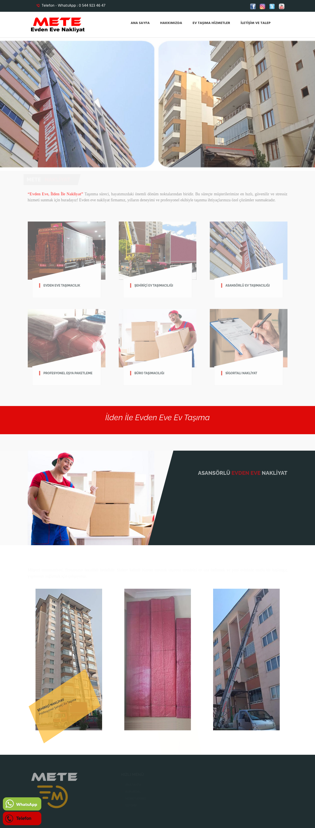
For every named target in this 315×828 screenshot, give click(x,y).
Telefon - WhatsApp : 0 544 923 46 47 (71, 5)
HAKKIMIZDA (171, 23)
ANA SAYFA (140, 23)
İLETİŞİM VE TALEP (256, 23)
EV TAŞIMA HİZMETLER (211, 23)
